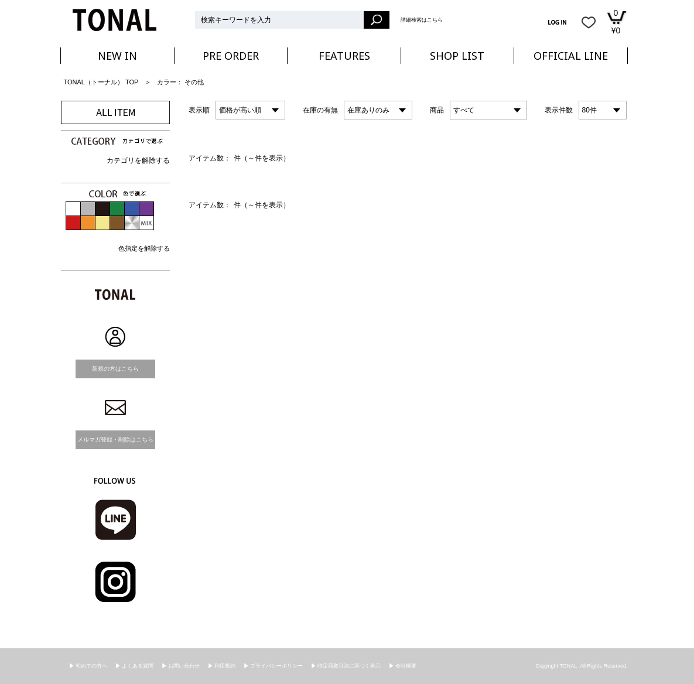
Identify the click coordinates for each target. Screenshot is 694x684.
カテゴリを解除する (138, 160)
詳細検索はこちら (422, 20)
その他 (194, 82)
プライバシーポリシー (276, 666)
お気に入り (589, 22)
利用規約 (224, 666)
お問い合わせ (184, 666)
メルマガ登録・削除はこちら (115, 439)
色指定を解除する (144, 248)
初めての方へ (91, 666)
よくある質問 (137, 666)
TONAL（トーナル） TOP (101, 82)
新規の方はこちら (115, 368)
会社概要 (405, 666)
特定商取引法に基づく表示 (349, 666)
